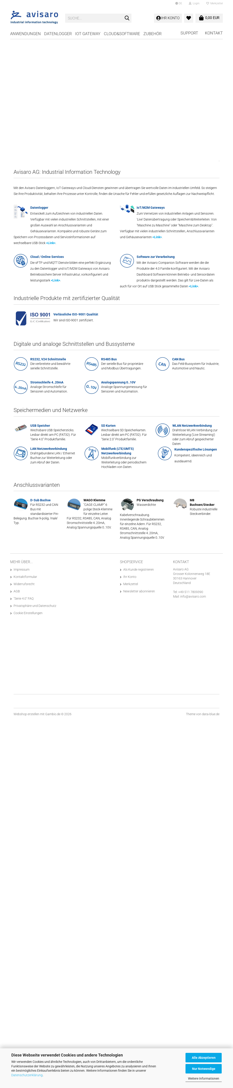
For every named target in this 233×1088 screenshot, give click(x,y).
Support (189, 33)
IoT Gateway (87, 33)
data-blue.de (210, 714)
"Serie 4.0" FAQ (23, 598)
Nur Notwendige (203, 1069)
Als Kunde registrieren (138, 569)
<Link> (50, 243)
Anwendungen (25, 33)
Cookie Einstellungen (28, 613)
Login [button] (194, 3)
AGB (17, 591)
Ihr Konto (129, 577)
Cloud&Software (122, 33)
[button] (178, 3)
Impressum (21, 569)
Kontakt (214, 33)
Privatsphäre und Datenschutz (35, 606)
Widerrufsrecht (24, 584)
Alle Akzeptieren (204, 1057)
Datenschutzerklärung (27, 1075)
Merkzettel (214, 3)
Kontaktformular (25, 577)
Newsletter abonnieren (139, 591)
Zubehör (152, 33)
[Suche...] (127, 18)
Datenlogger (58, 33)
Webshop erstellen (26, 714)
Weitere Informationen (203, 1078)
